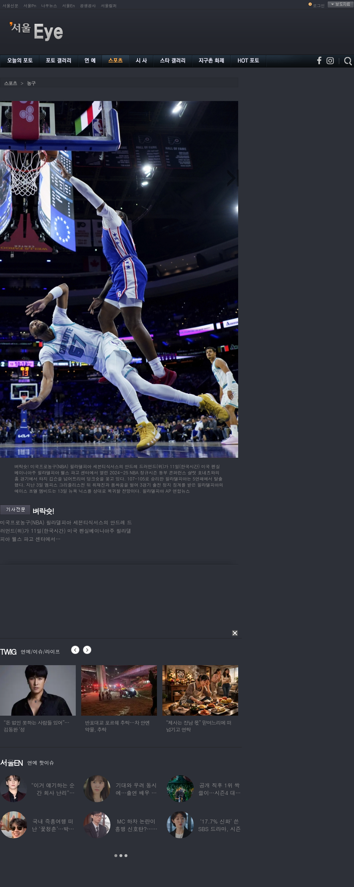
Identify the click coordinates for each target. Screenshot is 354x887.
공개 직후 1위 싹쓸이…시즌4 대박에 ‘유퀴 (219, 792)
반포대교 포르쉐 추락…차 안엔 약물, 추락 (117, 726)
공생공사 (88, 5)
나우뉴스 (49, 5)
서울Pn (29, 5)
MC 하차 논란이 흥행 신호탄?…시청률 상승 (136, 828)
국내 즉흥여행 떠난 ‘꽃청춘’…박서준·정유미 (53, 828)
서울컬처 (109, 5)
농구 (31, 83)
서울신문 (10, 5)
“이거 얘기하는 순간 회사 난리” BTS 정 (52, 792)
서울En (68, 5)
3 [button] (125, 855)
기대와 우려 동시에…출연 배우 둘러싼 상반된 (136, 792)
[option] (38, 702)
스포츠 (10, 83)
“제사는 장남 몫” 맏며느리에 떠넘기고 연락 (199, 726)
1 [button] (115, 855)
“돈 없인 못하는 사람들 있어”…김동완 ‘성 (36, 726)
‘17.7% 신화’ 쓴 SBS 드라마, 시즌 (219, 825)
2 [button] (120, 855)
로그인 (319, 5)
